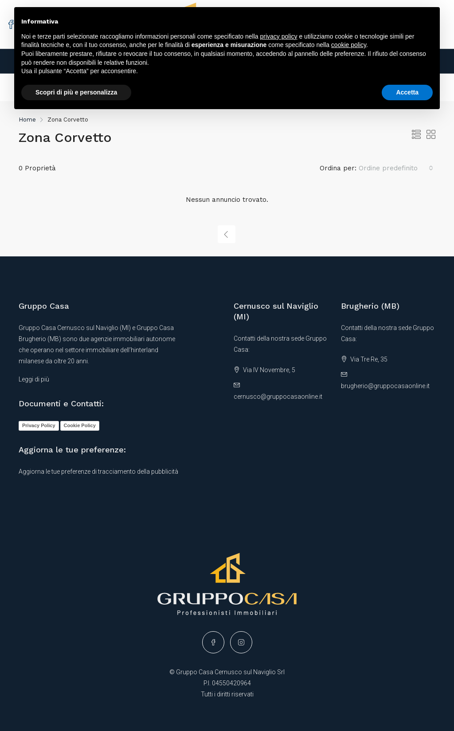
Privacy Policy (38, 425)
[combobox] (395, 168)
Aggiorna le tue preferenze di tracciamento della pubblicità (98, 471)
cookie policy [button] (348, 44)
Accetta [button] (407, 92)
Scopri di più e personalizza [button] (76, 92)
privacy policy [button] (278, 36)
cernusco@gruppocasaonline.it (278, 396)
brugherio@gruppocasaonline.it (385, 385)
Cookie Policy (80, 425)
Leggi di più (34, 379)
